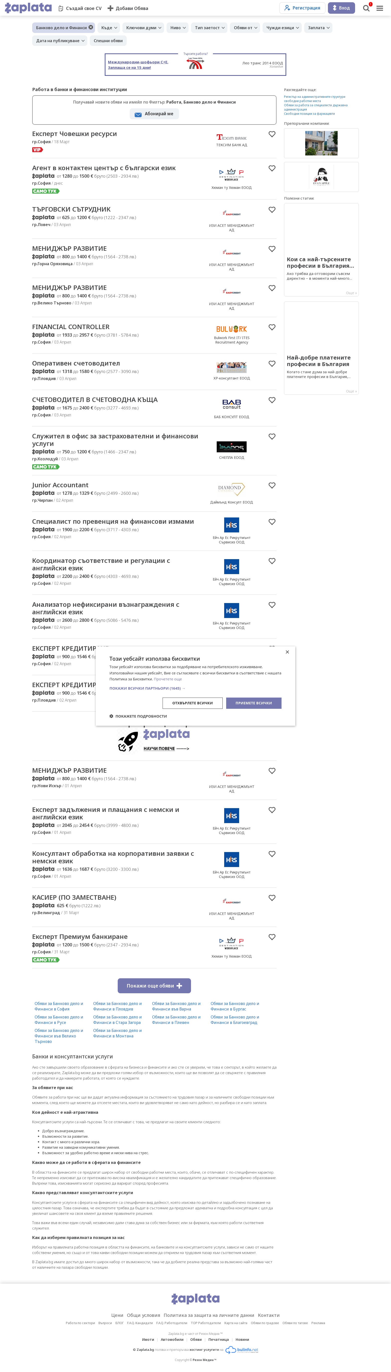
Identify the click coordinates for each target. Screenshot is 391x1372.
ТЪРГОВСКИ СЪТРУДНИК (71, 209)
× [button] (287, 652)
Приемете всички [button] (254, 703)
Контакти (269, 1315)
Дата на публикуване (58, 40)
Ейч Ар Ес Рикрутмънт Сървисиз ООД (232, 539)
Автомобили (172, 1339)
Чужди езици (280, 27)
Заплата (316, 27)
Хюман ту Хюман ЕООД (231, 187)
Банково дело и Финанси (61, 27)
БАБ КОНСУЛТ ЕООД (231, 416)
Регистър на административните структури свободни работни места (314, 99)
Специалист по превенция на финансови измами (113, 521)
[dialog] (195, 686)
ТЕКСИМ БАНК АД (231, 144)
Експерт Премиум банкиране (80, 936)
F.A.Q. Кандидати (140, 1323)
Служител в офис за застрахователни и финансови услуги (115, 439)
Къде (106, 27)
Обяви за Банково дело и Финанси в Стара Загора (117, 1019)
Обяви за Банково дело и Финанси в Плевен (176, 1019)
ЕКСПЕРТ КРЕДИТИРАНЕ (70, 648)
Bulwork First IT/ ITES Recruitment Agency (232, 340)
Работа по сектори (80, 1323)
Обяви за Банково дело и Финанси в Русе (59, 1019)
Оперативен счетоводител (76, 363)
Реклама (318, 1323)
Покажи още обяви (154, 986)
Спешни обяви (108, 40)
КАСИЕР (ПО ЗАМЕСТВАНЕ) (74, 897)
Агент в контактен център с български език (104, 167)
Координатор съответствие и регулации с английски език (101, 564)
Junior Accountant (60, 484)
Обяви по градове (265, 1323)
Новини (242, 1339)
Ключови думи (141, 27)
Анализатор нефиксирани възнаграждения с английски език (105, 608)
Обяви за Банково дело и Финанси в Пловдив (117, 1006)
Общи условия (143, 1315)
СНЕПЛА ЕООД (231, 457)
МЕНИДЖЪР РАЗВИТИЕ (69, 248)
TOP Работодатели (206, 1323)
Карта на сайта (235, 1323)
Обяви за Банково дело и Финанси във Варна (176, 1006)
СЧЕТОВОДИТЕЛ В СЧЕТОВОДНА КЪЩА (95, 399)
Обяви (196, 1339)
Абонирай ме (159, 114)
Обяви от (243, 27)
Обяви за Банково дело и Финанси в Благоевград (235, 1019)
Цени (117, 1315)
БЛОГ (119, 1323)
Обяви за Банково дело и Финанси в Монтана (117, 1033)
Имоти (148, 1339)
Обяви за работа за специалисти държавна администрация (316, 107)
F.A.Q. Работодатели (171, 1323)
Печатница (218, 1339)
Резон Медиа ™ (204, 1360)
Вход (341, 8)
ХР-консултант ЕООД (231, 378)
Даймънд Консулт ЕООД (231, 502)
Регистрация (302, 8)
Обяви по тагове (295, 1323)
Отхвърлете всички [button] (192, 703)
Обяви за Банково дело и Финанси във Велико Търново (59, 1036)
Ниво (176, 27)
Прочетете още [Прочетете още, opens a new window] (168, 678)
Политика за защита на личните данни (209, 1315)
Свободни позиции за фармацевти (309, 114)
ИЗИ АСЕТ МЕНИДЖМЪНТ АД (231, 227)
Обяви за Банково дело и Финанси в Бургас (235, 1006)
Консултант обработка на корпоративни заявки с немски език (113, 857)
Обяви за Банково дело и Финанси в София (59, 1006)
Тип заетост (207, 27)
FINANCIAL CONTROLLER (70, 326)
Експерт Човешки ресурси (74, 133)
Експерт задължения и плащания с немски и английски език (105, 813)
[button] (195, 688)
